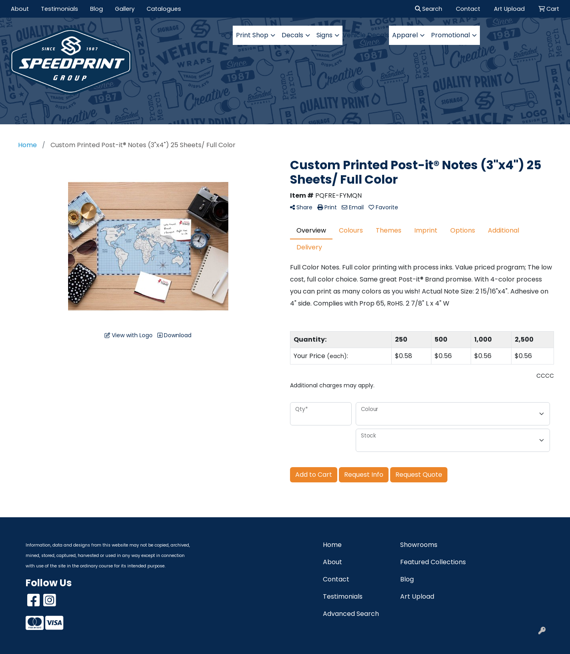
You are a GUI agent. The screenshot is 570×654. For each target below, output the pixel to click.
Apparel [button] (405, 35)
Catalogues (164, 9)
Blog (96, 9)
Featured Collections (433, 562)
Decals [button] (292, 35)
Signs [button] (324, 35)
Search (428, 9)
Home (332, 544)
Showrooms (418, 544)
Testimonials (59, 9)
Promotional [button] (450, 35)
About (20, 9)
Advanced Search (351, 613)
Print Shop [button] (252, 35)
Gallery (125, 9)
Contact (336, 579)
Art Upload (417, 596)
